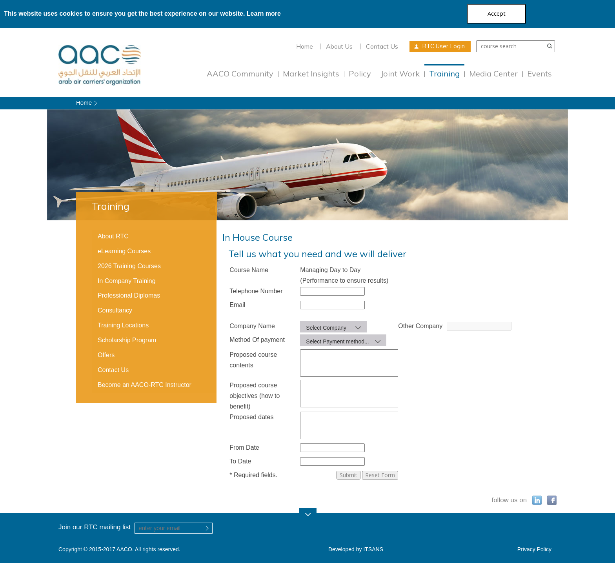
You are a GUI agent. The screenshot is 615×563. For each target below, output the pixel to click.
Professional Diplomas (129, 295)
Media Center (493, 73)
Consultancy (115, 310)
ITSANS (373, 549)
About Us (339, 46)
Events (539, 73)
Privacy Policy (534, 549)
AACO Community (240, 73)
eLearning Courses (124, 251)
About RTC (113, 236)
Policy (360, 73)
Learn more (264, 13)
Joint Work (400, 73)
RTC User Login (443, 46)
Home (304, 46)
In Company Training (127, 281)
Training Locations (123, 325)
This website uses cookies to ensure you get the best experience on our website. (142, 13)
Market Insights (311, 73)
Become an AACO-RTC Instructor (144, 384)
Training (444, 73)
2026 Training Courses (129, 266)
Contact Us (382, 46)
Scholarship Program (127, 340)
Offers (106, 355)
